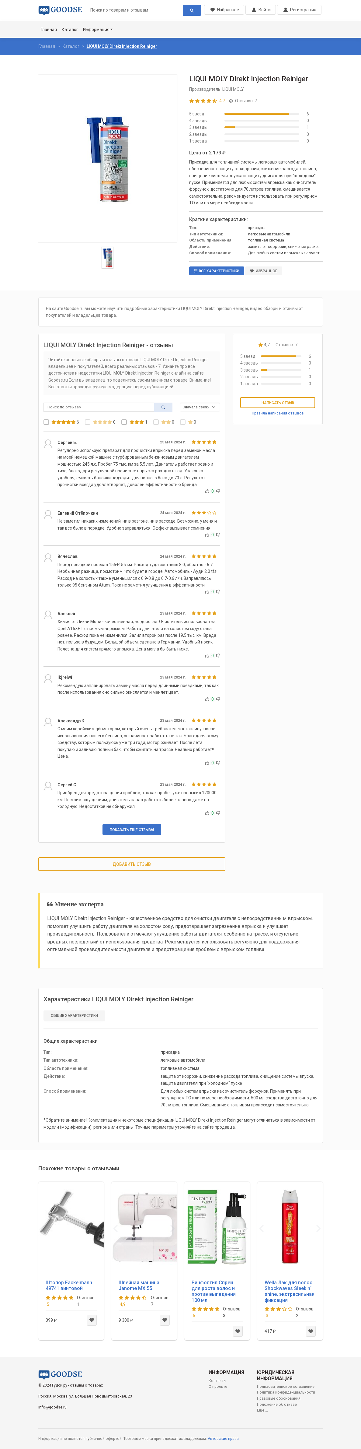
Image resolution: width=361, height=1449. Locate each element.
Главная (49, 29)
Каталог (70, 29)
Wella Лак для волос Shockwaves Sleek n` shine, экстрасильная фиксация (289, 1291)
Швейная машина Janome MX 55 (139, 1285)
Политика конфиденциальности (286, 1392)
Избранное (263, 271)
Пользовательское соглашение (285, 1386)
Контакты (217, 1381)
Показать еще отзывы (132, 830)
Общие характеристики (74, 1016)
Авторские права (223, 1439)
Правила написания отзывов (278, 413)
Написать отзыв (278, 403)
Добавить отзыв (132, 864)
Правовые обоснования (278, 1398)
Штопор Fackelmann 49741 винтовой (69, 1285)
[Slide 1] (107, 257)
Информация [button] (96, 29)
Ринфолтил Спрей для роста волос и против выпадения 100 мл (214, 1291)
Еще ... (262, 1410)
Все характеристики (216, 271)
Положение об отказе (277, 1404)
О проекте (218, 1386)
